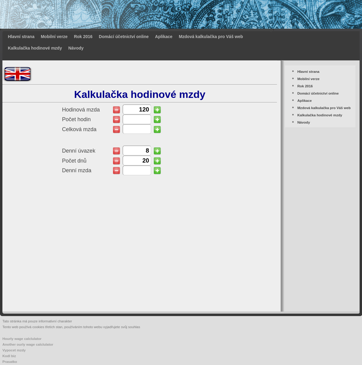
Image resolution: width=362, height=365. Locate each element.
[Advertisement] (276, 30)
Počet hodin (76, 119)
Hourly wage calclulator (21, 339)
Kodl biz (9, 356)
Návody (76, 48)
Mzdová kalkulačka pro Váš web (211, 36)
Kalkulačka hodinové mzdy (35, 48)
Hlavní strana (21, 36)
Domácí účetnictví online (124, 36)
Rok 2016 (83, 36)
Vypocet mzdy (14, 350)
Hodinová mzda (81, 110)
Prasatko (9, 361)
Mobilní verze (54, 36)
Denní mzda (76, 170)
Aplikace (164, 36)
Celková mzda (79, 129)
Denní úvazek (78, 151)
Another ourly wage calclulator (27, 344)
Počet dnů (74, 161)
